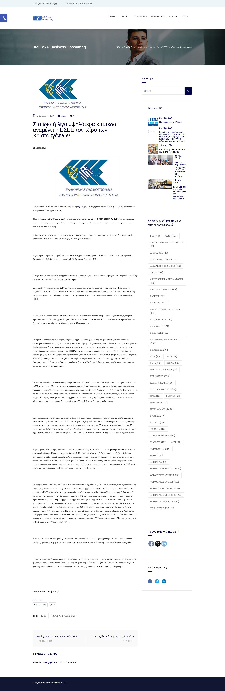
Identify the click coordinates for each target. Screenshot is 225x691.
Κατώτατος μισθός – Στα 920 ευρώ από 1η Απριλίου (172, 150)
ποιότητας (59, 219)
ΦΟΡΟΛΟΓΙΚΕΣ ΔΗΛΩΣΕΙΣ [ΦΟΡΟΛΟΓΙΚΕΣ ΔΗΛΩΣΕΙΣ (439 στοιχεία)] (165, 468)
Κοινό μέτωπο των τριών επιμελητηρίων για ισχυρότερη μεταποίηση (179, 192)
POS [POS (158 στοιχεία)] (155, 235)
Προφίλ (112, 16)
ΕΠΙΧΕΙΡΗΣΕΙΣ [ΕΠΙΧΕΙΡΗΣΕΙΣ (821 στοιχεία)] (159, 349)
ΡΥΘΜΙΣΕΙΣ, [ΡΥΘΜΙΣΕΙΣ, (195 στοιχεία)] (158, 415)
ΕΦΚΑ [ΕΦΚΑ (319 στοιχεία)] (155, 363)
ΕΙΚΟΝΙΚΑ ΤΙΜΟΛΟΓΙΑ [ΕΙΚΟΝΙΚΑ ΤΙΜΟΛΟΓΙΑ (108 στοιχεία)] (163, 289)
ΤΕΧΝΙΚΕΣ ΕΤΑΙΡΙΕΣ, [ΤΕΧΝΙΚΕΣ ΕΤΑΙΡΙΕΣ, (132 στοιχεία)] (162, 435)
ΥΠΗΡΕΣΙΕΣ (139, 16)
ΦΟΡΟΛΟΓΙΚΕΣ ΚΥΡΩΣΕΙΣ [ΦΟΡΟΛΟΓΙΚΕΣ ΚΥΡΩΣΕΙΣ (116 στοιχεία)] (165, 475)
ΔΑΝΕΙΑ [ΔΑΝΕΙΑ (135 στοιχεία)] (156, 272)
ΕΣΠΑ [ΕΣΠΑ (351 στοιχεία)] (172, 356)
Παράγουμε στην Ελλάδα (171, 122)
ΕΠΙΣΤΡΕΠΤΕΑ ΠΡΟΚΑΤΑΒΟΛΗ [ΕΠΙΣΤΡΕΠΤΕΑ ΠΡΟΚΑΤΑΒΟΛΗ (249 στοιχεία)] (164, 341)
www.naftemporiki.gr (48, 591)
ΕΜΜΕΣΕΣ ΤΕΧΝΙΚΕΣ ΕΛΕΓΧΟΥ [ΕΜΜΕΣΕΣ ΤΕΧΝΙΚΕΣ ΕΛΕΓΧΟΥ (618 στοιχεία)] (165, 311)
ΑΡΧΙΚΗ (125, 16)
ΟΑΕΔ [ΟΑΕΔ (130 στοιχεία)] (155, 396)
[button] (3, 18)
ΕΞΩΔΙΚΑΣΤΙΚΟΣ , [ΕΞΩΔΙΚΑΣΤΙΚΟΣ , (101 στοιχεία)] (161, 319)
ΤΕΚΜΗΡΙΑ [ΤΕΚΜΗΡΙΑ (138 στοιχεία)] (158, 429)
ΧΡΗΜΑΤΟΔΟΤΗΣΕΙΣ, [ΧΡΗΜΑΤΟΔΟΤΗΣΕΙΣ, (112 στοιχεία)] (162, 508)
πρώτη (81, 206)
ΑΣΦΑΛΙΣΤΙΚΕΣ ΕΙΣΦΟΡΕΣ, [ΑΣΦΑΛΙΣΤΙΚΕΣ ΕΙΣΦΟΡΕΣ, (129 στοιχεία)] (165, 266)
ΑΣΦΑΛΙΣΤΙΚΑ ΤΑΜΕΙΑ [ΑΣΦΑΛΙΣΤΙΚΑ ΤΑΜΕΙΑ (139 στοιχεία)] (164, 259)
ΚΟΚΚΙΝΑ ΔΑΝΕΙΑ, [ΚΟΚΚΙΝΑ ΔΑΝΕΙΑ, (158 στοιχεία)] (162, 382)
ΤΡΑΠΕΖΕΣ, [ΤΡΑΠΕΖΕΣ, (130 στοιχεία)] (158, 442)
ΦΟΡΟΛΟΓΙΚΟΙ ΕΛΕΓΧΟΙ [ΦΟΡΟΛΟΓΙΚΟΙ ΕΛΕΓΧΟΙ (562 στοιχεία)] (164, 501)
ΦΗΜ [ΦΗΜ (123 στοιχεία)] (176, 442)
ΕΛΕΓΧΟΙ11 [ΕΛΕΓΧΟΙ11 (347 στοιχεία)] (158, 302)
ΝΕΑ (184, 16)
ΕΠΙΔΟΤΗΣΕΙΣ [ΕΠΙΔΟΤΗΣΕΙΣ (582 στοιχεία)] (159, 332)
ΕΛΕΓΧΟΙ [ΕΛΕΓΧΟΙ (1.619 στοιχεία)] (157, 296)
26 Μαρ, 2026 (166, 117)
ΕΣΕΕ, (43, 615)
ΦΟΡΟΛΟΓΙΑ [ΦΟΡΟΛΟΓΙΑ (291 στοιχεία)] (158, 462)
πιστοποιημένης (46, 219)
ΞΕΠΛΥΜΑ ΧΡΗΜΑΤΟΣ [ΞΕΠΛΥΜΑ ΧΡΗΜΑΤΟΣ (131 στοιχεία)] (163, 389)
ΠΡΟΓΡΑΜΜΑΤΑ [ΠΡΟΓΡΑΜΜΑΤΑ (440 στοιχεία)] (161, 409)
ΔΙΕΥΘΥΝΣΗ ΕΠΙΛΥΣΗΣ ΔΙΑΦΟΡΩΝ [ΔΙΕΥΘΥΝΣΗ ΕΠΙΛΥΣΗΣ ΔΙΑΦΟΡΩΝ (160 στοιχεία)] (166, 281)
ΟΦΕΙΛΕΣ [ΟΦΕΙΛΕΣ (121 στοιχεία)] (173, 396)
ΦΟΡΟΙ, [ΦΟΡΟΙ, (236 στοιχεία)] (156, 455)
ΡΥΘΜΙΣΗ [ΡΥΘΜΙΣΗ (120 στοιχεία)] (157, 422)
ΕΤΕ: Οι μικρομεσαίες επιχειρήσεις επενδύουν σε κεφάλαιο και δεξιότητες (180, 169)
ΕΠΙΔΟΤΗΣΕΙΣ (157, 16)
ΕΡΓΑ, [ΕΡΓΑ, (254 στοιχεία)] (156, 356)
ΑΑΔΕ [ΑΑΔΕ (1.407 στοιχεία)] (171, 235)
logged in (51, 662)
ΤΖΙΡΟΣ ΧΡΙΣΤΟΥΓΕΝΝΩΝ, (64, 615)
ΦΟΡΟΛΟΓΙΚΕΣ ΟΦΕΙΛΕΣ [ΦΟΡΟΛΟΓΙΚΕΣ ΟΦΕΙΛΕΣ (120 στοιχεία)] (164, 481)
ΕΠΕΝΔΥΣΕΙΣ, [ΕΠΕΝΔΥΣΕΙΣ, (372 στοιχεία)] (159, 326)
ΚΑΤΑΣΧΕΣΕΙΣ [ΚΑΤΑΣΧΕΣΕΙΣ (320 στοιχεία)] (160, 376)
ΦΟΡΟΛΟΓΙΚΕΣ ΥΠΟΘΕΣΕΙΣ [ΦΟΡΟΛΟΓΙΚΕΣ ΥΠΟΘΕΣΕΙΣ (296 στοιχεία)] (166, 495)
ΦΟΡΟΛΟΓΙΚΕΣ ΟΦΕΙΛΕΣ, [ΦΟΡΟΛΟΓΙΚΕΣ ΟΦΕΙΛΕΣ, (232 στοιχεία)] (165, 488)
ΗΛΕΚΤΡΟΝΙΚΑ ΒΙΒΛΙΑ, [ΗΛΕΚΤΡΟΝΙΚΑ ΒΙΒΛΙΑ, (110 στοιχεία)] (164, 369)
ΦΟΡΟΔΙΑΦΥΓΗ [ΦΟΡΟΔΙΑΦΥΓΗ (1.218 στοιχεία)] (160, 448)
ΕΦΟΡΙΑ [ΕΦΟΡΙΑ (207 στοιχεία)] (173, 363)
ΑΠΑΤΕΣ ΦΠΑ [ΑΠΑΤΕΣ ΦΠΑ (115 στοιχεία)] (159, 252)
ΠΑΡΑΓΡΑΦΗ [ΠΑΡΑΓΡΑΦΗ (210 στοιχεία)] (158, 402)
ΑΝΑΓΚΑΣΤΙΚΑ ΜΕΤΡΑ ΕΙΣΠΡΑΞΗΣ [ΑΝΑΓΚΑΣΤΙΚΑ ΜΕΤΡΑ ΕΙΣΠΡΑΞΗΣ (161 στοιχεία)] (166, 244)
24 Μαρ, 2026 (178, 157)
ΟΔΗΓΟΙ (173, 16)
